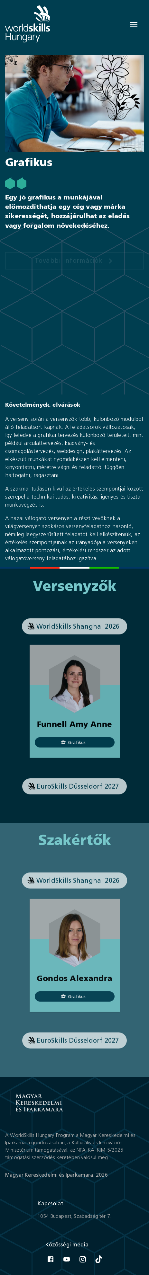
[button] (74, 630)
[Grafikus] (75, 746)
